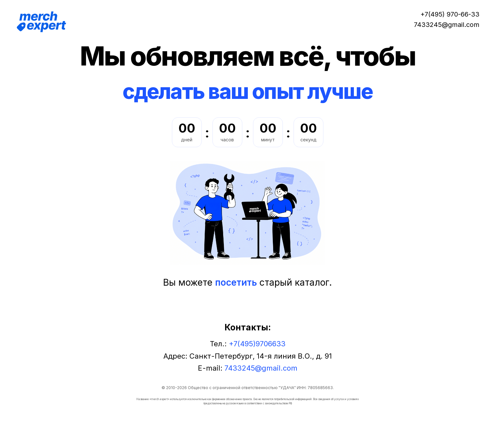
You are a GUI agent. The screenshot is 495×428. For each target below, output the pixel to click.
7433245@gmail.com (446, 25)
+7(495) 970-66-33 (449, 14)
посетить (236, 282)
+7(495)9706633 (257, 343)
